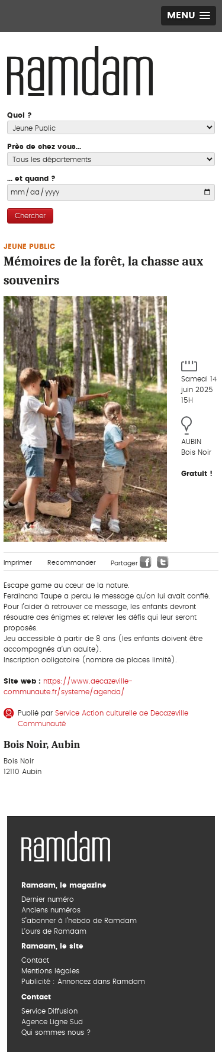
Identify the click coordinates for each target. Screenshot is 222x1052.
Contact (35, 960)
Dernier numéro (47, 899)
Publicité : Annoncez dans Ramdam (83, 981)
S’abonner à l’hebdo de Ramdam (79, 920)
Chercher (30, 215)
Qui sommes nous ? (56, 1032)
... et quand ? (31, 178)
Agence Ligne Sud (52, 1021)
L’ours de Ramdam (53, 931)
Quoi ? (19, 115)
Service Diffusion (49, 1011)
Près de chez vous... (44, 146)
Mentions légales (50, 971)
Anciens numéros (51, 910)
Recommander (71, 562)
